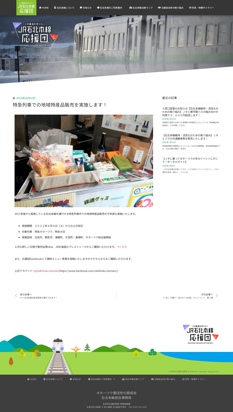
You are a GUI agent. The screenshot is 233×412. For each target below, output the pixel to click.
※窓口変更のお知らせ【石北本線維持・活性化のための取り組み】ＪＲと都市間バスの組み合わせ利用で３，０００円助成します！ (190, 111)
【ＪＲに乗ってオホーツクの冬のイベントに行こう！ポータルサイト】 (190, 160)
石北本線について (64, 7)
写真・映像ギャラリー (201, 7)
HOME (44, 7)
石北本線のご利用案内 (110, 7)
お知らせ (86, 7)
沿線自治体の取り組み (170, 7)
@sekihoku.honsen (47, 271)
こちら (123, 247)
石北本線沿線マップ (141, 7)
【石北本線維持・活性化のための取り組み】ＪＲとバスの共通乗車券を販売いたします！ (190, 136)
